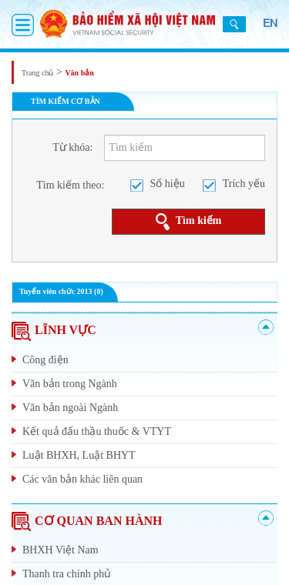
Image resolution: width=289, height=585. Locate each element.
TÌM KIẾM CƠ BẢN (65, 101)
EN (270, 23)
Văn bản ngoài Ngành (70, 407)
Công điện (45, 360)
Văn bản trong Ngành (69, 383)
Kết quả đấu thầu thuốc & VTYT (96, 431)
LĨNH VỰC (54, 329)
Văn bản (79, 73)
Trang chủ (37, 73)
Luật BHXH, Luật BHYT (79, 455)
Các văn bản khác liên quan (82, 479)
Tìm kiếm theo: (70, 185)
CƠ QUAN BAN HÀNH (87, 520)
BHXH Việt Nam (60, 550)
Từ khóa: (72, 147)
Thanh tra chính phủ (66, 574)
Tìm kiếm (189, 221)
